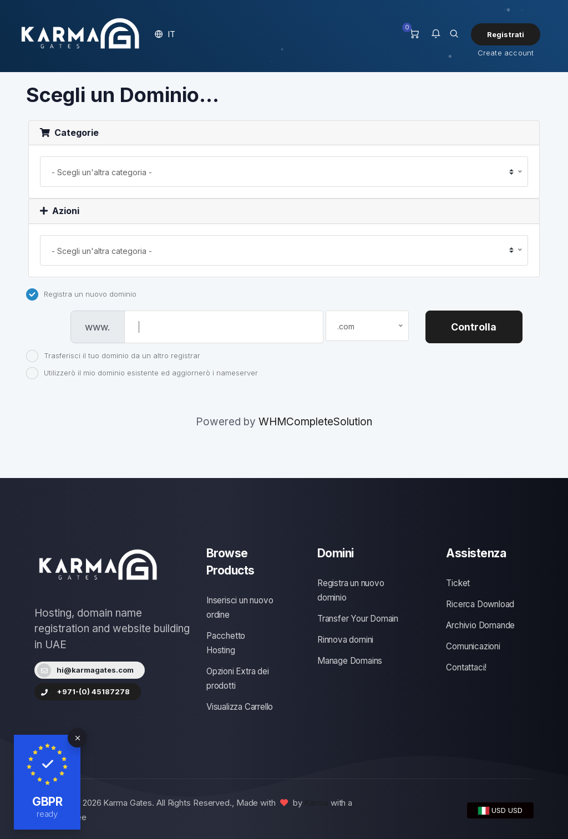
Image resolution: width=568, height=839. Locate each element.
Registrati (506, 34)
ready (47, 814)
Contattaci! (466, 667)
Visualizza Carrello (239, 706)
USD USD (500, 810)
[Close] (77, 738)
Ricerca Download (480, 604)
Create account (506, 52)
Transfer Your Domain (357, 618)
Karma (316, 802)
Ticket (458, 583)
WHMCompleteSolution (315, 421)
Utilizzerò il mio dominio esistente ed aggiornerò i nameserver (142, 373)
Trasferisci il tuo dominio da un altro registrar (113, 356)
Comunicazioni (473, 646)
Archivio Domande (480, 625)
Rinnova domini (345, 639)
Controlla (473, 327)
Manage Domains (349, 660)
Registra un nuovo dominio (81, 294)
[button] (165, 34)
